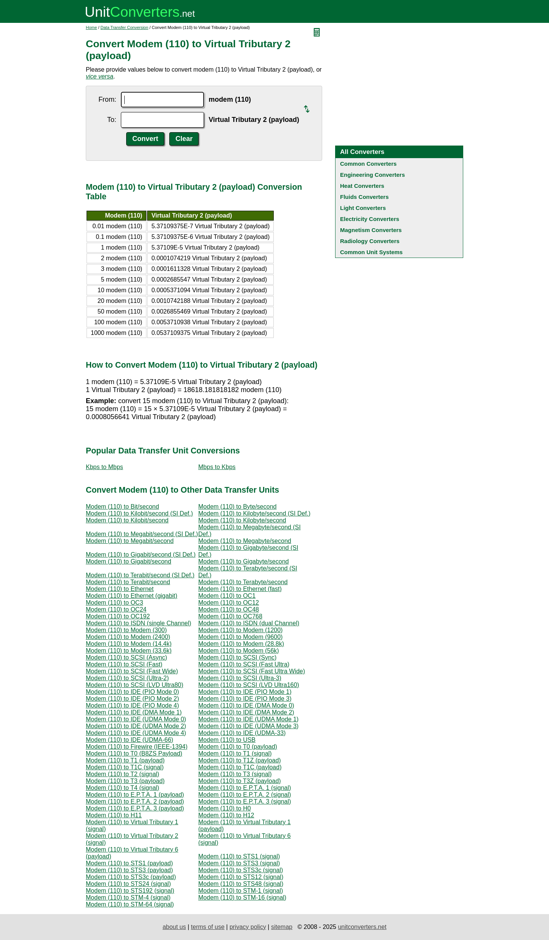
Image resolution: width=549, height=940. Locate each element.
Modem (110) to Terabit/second (128, 582)
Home (91, 27)
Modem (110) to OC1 (226, 596)
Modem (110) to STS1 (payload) (129, 863)
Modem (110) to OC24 (116, 609)
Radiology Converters (370, 241)
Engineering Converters (372, 174)
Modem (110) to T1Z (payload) (239, 760)
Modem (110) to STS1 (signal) (239, 856)
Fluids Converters (364, 197)
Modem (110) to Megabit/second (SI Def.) (142, 534)
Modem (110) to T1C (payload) (239, 767)
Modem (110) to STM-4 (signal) (128, 897)
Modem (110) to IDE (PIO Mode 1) (245, 692)
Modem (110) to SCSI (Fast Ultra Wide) (251, 671)
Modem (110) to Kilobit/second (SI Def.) (139, 513)
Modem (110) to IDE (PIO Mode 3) (245, 698)
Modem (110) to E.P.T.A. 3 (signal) (244, 801)
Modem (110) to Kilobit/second (127, 520)
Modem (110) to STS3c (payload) (131, 877)
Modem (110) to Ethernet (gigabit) (131, 596)
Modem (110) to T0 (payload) (237, 746)
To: (111, 119)
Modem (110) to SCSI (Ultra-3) (239, 678)
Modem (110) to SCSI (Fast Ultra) (243, 664)
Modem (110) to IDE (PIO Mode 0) (132, 692)
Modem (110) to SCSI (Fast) (124, 664)
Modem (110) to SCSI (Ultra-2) (127, 678)
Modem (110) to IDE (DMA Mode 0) (246, 705)
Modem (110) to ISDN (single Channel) (138, 623)
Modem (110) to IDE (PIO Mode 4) (132, 705)
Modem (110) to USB (226, 740)
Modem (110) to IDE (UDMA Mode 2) (136, 726)
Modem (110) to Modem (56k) (238, 650)
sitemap (281, 927)
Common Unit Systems (371, 252)
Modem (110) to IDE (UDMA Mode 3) (248, 726)
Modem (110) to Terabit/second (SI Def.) (140, 575)
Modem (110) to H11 (114, 815)
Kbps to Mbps (104, 467)
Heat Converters (362, 186)
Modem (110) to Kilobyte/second (242, 520)
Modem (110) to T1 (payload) (125, 760)
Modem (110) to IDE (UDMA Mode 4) (136, 733)
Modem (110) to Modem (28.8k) (241, 644)
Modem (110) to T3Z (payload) (239, 781)
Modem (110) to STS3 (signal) (239, 863)
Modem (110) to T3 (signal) (235, 774)
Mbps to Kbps (217, 467)
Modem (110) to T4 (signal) (122, 788)
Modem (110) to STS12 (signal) (240, 877)
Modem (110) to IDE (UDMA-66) (129, 740)
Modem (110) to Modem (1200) (240, 630)
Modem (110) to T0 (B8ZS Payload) (134, 753)
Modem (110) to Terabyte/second (243, 582)
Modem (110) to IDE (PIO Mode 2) (132, 698)
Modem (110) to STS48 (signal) (240, 884)
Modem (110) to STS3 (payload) (129, 870)
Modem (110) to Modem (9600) (240, 637)
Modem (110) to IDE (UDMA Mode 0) (136, 719)
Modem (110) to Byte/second (237, 506)
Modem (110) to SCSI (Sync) (237, 657)
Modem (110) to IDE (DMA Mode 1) (134, 712)
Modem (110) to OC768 (230, 616)
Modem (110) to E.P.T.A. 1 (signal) (244, 788)
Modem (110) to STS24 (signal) (128, 884)
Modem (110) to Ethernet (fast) (240, 589)
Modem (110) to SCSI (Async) (126, 657)
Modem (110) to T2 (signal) (122, 774)
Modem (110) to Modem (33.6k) (129, 650)
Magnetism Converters (371, 230)
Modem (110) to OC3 (114, 602)
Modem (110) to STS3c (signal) (240, 870)
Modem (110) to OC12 (228, 602)
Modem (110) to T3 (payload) (125, 781)
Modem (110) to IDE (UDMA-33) (242, 733)
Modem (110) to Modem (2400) (128, 637)
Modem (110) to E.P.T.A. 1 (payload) (135, 794)
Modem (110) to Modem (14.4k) (129, 644)
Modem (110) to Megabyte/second (244, 541)
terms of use (208, 927)
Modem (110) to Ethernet (120, 589)
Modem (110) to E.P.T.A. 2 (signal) (244, 794)
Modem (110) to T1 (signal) (235, 753)
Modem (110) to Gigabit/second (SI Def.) (141, 554)
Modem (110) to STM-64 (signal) (130, 904)
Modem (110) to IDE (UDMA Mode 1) (248, 719)
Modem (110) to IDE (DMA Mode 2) (246, 712)
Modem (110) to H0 (224, 808)
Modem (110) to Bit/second (122, 506)
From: (107, 99)
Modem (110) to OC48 (228, 609)
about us (174, 927)
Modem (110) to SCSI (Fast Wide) (132, 671)
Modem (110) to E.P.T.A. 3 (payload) (135, 808)
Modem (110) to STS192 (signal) (130, 890)
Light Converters (363, 208)
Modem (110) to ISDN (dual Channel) (248, 623)
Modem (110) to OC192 (118, 616)
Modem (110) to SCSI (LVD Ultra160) (248, 685)
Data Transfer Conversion (124, 27)
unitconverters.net (362, 927)
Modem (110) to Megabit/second (129, 541)
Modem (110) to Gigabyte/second (243, 561)
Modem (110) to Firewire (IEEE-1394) (137, 746)
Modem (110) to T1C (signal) (125, 767)
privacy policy (248, 927)
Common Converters (368, 163)
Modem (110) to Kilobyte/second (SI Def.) (254, 513)
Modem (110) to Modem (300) (126, 630)
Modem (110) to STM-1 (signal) (240, 890)
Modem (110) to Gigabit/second (128, 561)
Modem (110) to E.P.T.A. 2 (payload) (135, 801)
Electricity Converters (369, 219)
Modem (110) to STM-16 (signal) (242, 897)
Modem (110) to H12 (226, 815)
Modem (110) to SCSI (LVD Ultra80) (134, 685)
